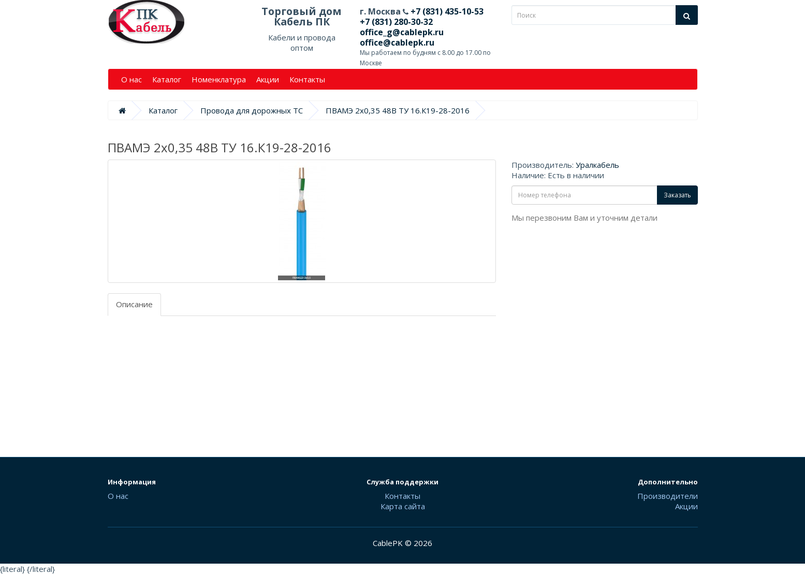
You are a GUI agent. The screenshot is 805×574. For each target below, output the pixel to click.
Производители (667, 496)
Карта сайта (402, 506)
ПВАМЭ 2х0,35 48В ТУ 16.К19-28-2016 (398, 110)
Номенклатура (219, 79)
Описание (134, 304)
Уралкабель (597, 165)
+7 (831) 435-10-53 (446, 11)
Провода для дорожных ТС (251, 110)
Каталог (166, 79)
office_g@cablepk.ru (402, 32)
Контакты (307, 79)
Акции (267, 79)
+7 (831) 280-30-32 (396, 21)
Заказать (677, 195)
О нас (131, 79)
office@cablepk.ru (397, 42)
